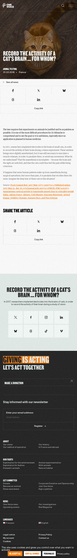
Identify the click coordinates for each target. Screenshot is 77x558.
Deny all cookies (32, 553)
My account (8, 538)
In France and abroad (49, 447)
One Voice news (10, 504)
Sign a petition (45, 489)
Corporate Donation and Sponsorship (56, 484)
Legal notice (9, 535)
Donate (6, 484)
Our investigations (47, 504)
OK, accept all (15, 553)
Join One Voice (46, 486)
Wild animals (45, 465)
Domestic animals (11, 468)
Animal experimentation (50, 463)
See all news (10, 82)
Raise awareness (11, 489)
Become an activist (12, 486)
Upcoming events (11, 507)
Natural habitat (46, 468)
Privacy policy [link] (63, 554)
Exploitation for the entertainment (19, 463)
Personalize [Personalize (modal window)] (49, 553)
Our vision (8, 445)
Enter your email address (19, 413)
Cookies (7, 541)
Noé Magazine (45, 507)
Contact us (44, 538)
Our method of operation (14, 447)
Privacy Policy (45, 535)
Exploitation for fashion (14, 465)
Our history (44, 445)
